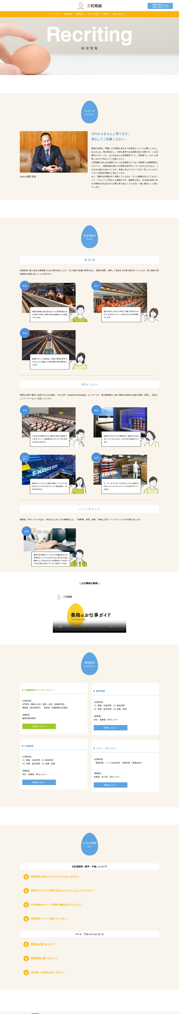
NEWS (106, 14)
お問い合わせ (118, 14)
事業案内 (80, 14)
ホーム (58, 14)
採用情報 (68, 14)
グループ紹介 (93, 14)
